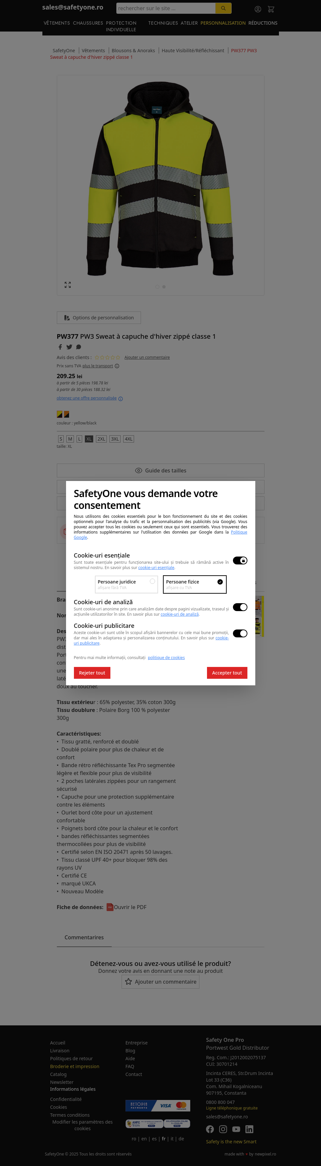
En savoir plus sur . (140, 567)
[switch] (240, 560)
